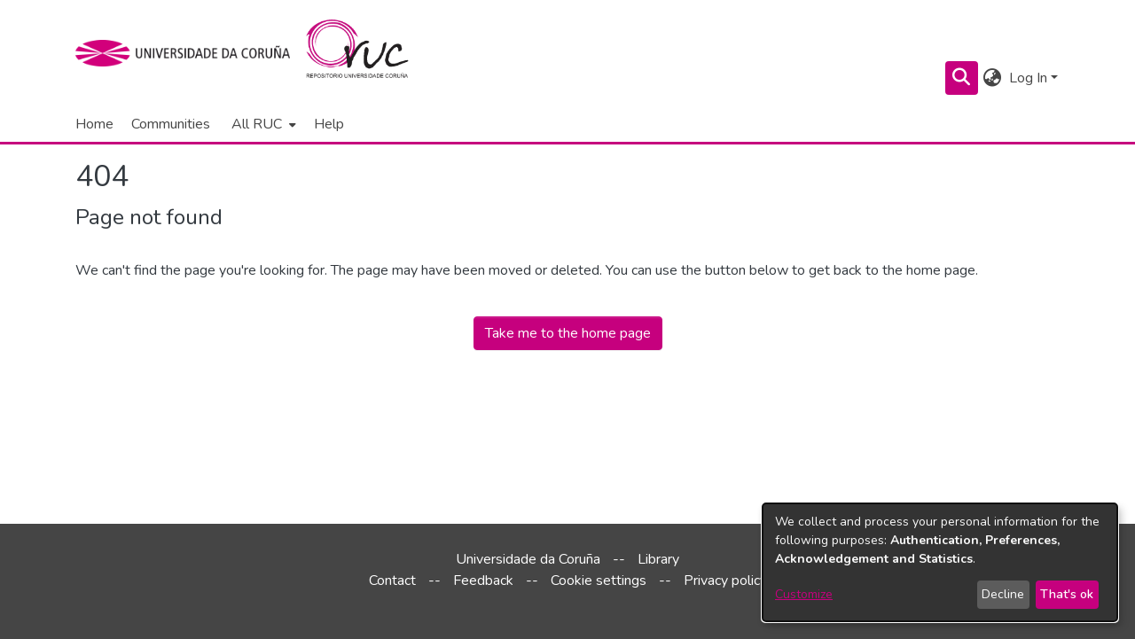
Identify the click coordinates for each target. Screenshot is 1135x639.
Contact (392, 580)
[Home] (367, 53)
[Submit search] (961, 78)
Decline (1003, 594)
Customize (804, 594)
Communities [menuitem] (170, 124)
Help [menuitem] (329, 124)
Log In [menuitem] (1028, 78)
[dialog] (940, 562)
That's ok (1066, 594)
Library (658, 559)
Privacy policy (725, 580)
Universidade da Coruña (528, 559)
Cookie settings (598, 580)
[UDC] (188, 53)
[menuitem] (262, 124)
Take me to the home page (568, 333)
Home (94, 124)
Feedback (483, 580)
